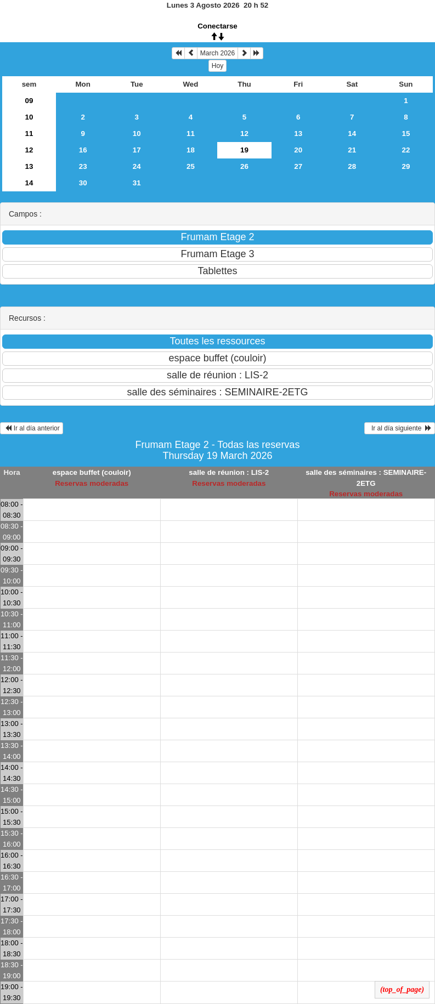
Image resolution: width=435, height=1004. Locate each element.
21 (352, 150)
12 (244, 133)
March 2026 (217, 53)
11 (29, 133)
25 (191, 166)
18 (191, 150)
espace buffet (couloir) (92, 472)
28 (352, 166)
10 (29, 117)
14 (352, 133)
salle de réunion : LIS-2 (229, 472)
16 (83, 150)
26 (244, 166)
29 (406, 166)
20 (298, 150)
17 (137, 150)
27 (298, 166)
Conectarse (217, 26)
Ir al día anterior (31, 428)
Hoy (217, 66)
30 (83, 183)
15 (406, 133)
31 (137, 183)
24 (137, 166)
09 (29, 101)
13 (298, 133)
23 (83, 166)
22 (406, 150)
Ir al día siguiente (400, 428)
